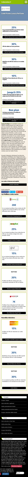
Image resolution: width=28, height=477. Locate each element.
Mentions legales (16, 466)
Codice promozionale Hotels (8, 406)
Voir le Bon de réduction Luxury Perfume (14, 120)
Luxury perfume (14, 184)
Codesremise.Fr (6, 2)
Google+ (19, 192)
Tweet (12, 192)
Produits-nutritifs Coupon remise (14, 339)
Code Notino (14, 388)
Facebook (5, 192)
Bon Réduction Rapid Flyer (14, 313)
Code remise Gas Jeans (7, 433)
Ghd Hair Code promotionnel (14, 264)
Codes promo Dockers (6, 427)
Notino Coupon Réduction (14, 288)
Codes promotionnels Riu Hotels (9, 409)
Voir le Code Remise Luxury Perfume (14, 69)
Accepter (5, 474)
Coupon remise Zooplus (14, 240)
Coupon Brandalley (6, 430)
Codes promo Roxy (5, 424)
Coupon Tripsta (5, 400)
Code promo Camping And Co (14, 216)
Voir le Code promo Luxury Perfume (14, 37)
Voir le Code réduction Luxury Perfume (14, 85)
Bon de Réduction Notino (14, 364)
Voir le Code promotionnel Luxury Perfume (14, 102)
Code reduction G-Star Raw (8, 421)
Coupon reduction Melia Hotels (9, 412)
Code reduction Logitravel (7, 403)
